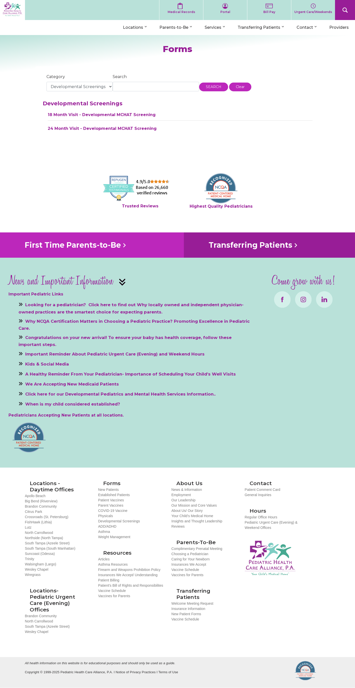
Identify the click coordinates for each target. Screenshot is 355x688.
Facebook (282, 299)
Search (345, 10)
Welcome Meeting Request (192, 603)
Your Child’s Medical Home (192, 516)
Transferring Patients (259, 27)
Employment (181, 495)
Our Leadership (183, 500)
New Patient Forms (186, 614)
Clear (240, 87)
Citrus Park (33, 512)
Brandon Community (41, 506)
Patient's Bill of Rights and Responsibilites (130, 585)
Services (213, 27)
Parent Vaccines (110, 505)
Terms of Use (168, 672)
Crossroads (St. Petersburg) (46, 517)
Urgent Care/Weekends (313, 12)
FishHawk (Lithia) (38, 522)
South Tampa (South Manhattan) (50, 548)
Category (55, 76)
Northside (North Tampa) (44, 538)
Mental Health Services (160, 394)
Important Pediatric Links (35, 294)
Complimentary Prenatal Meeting (196, 549)
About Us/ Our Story (187, 511)
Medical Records (181, 12)
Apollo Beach (35, 496)
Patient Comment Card (262, 490)
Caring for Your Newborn (190, 559)
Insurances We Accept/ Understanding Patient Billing (128, 577)
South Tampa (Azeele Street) (47, 543)
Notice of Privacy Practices (136, 672)
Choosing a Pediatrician (189, 554)
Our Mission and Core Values (194, 505)
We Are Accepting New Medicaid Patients (72, 384)
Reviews (178, 526)
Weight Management (114, 537)
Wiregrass (32, 575)
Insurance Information (188, 609)
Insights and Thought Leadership (196, 521)
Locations (133, 27)
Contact (305, 27)
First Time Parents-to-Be (73, 245)
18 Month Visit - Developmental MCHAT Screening (102, 114)
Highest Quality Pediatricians (221, 206)
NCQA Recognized (305, 670)
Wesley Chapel (36, 569)
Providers (339, 27)
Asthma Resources (113, 564)
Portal (225, 12)
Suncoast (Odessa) (40, 554)
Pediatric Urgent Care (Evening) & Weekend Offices (271, 525)
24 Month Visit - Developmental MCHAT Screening (102, 128)
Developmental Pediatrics (94, 394)
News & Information (186, 490)
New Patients (108, 490)
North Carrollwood (39, 533)
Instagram (303, 299)
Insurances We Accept (188, 564)
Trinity (29, 559)
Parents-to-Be (173, 27)
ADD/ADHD (107, 526)
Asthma (104, 532)
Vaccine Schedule (112, 591)
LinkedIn (324, 299)
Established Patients (114, 495)
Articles (104, 559)
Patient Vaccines (111, 500)
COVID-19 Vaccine (112, 511)
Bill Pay (269, 12)
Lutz (28, 527)
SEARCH (213, 87)
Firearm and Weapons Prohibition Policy (129, 570)
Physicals (105, 516)
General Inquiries (258, 495)
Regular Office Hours (261, 517)
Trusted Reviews (140, 206)
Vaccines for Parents (114, 596)
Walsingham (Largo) (40, 564)
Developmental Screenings (119, 521)
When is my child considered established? (72, 404)
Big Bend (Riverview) (41, 501)
